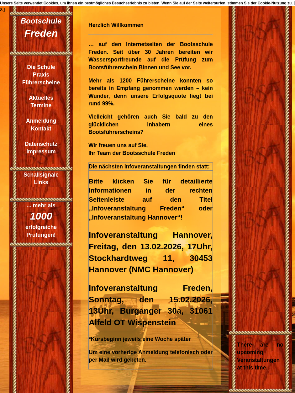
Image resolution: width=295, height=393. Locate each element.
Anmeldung (41, 121)
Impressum (40, 151)
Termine (41, 105)
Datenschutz (41, 144)
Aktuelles (41, 98)
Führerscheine (41, 82)
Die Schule (41, 67)
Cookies (51, 3)
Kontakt (41, 128)
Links (41, 182)
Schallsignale (41, 175)
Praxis (41, 75)
